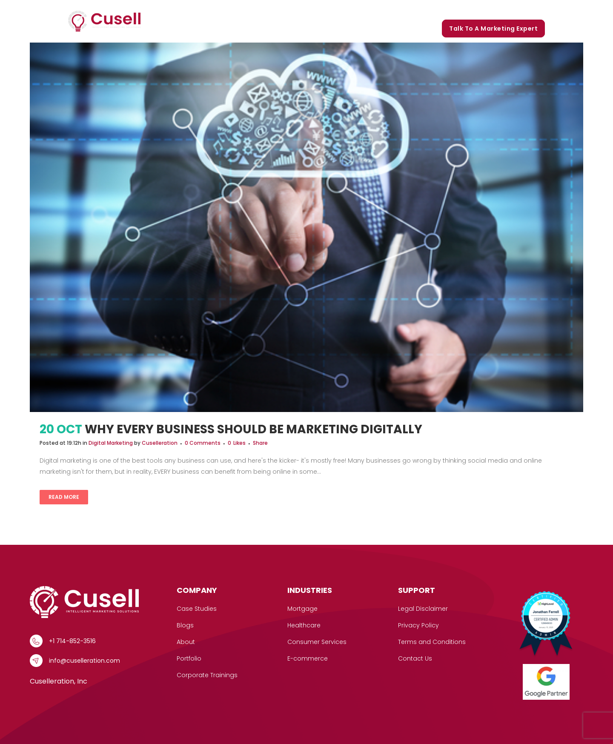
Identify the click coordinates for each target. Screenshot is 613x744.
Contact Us (415, 658)
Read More (64, 497)
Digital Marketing (111, 442)
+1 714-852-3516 (72, 641)
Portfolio (424, 9)
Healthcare (304, 625)
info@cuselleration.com (84, 660)
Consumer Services (317, 642)
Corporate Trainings (508, 9)
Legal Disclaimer (423, 608)
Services (287, 9)
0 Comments (203, 442)
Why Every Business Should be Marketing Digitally (253, 429)
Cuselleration (160, 442)
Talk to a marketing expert (493, 28)
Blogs (457, 9)
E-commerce (307, 658)
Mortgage (302, 608)
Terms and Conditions (432, 642)
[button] (301, 9)
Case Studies (337, 9)
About (186, 642)
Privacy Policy (418, 625)
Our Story (384, 9)
